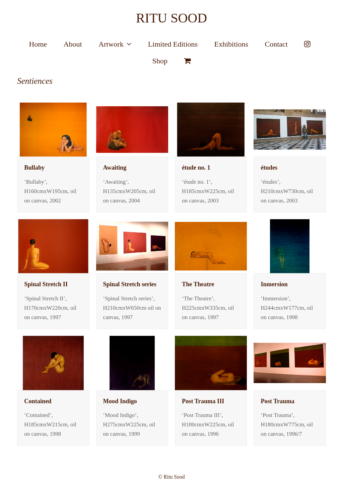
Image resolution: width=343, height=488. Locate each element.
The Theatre (198, 284)
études (269, 167)
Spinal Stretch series (129, 284)
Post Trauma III (203, 401)
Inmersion (274, 284)
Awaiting (115, 167)
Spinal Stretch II (46, 284)
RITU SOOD (171, 17)
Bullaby (34, 167)
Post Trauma (277, 401)
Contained (37, 401)
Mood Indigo (120, 401)
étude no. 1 (196, 167)
